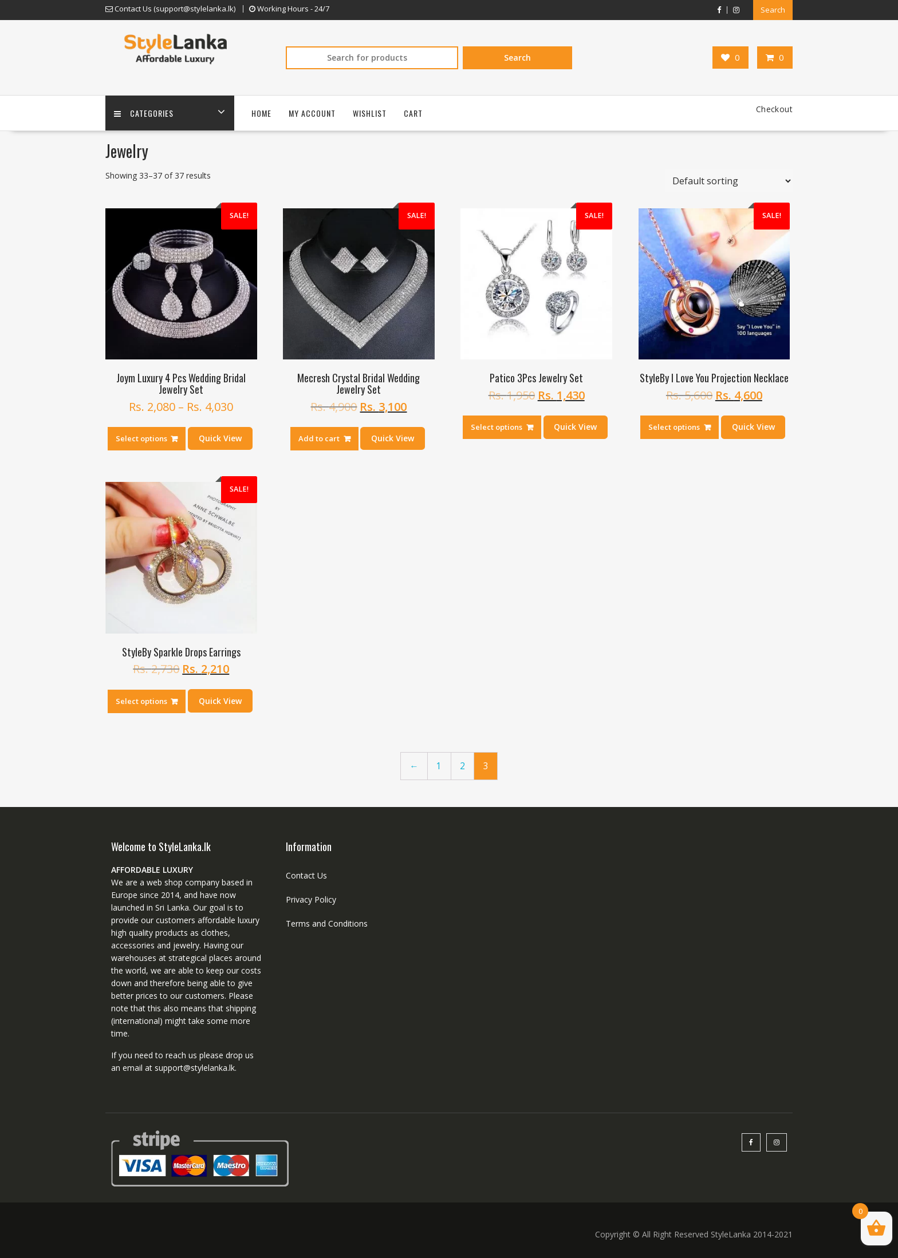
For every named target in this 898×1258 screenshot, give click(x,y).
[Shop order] (729, 180)
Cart (413, 113)
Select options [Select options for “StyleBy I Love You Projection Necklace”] (674, 427)
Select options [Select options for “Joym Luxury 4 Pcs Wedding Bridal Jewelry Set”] (141, 438)
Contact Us (306, 875)
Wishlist (370, 113)
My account (312, 113)
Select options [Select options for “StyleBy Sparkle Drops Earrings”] (141, 701)
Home (261, 113)
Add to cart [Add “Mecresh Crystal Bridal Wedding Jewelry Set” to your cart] (319, 438)
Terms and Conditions (327, 923)
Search (773, 10)
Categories (144, 113)
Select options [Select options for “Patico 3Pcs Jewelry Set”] (496, 427)
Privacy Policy (311, 899)
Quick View (220, 438)
